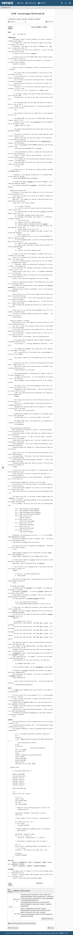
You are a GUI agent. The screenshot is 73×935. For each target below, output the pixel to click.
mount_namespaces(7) (27, 914)
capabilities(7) (46, 141)
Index (20, 3)
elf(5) (22, 864)
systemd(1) (30, 181)
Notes (18, 19)
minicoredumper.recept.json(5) (30, 902)
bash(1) (15, 862)
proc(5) (39, 148)
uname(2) (45, 224)
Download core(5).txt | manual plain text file (21, 923)
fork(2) (32, 559)
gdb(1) (17, 690)
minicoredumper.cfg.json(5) (29, 900)
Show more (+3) (47, 918)
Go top (50, 927)
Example (24, 19)
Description (12, 19)
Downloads (30, 3)
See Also (30, 19)
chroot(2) (14, 290)
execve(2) (42, 563)
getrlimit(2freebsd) (26, 896)
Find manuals (13, 927)
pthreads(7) (21, 865)
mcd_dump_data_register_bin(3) (31, 898)
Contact (42, 3)
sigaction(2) (15, 864)
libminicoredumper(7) (39, 896)
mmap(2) (11, 498)
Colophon (37, 19)
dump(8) (15, 610)
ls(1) (22, 164)
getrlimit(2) (37, 122)
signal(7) (34, 53)
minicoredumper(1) (47, 898)
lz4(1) (28, 610)
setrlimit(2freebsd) (26, 904)
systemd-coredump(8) (33, 598)
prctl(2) (24, 144)
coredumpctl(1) (17, 653)
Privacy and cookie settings (52, 933)
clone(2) (26, 702)
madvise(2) (50, 896)
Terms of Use (39, 933)
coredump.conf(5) (26, 894)
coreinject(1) (35, 894)
